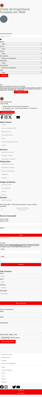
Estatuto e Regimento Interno (9, 142)
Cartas (2, 376)
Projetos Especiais (5, 357)
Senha (2, 228)
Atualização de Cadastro (8, 159)
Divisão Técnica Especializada (8, 363)
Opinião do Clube (6, 184)
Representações (6, 131)
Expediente (4, 174)
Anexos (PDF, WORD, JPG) (8, 334)
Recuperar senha (5, 237)
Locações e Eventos (7, 155)
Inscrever (21, 264)
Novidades (3, 360)
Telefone (3, 285)
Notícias (3, 191)
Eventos (3, 367)
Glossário (4, 178)
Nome (3, 249)
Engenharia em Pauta (7, 164)
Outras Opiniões (6, 188)
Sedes (3, 138)
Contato (3, 145)
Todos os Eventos (6, 200)
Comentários (4, 323)
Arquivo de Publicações (8, 171)
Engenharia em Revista (7, 167)
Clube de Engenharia (15, 10)
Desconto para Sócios (7, 152)
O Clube (3, 125)
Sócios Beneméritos (7, 135)
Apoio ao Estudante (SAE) (8, 128)
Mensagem (3, 290)
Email (2, 256)
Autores (3, 195)
